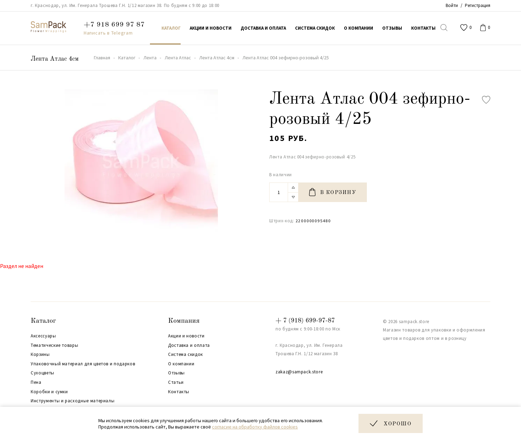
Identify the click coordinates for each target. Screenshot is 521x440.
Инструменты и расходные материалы (72, 401)
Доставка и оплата (189, 345)
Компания (183, 321)
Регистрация (477, 5)
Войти (452, 5)
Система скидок (185, 354)
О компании (181, 364)
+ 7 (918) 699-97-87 (305, 321)
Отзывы (176, 373)
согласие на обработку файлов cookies (255, 427)
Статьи (176, 382)
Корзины (40, 354)
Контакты (178, 392)
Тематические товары (54, 345)
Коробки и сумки (49, 392)
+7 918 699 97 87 (114, 24)
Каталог (43, 321)
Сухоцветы (42, 373)
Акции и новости (186, 336)
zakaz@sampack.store (299, 372)
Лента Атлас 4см (54, 59)
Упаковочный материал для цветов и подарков (83, 364)
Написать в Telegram (108, 32)
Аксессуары (43, 336)
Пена (36, 382)
